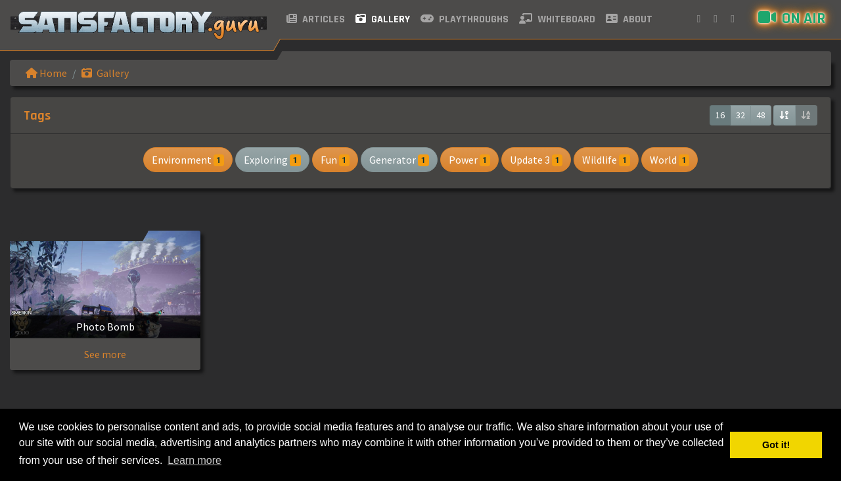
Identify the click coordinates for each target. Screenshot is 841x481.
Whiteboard (557, 19)
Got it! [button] (776, 445)
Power (469, 159)
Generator (398, 159)
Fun (335, 159)
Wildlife (605, 159)
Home (46, 73)
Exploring (272, 159)
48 (760, 115)
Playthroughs (464, 19)
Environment (188, 159)
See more (105, 354)
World (669, 159)
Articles (315, 19)
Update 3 (536, 159)
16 (720, 115)
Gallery (382, 19)
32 (740, 115)
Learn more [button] (194, 460)
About (629, 19)
